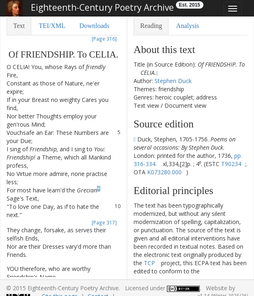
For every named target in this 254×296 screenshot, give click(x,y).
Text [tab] (19, 25)
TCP (149, 263)
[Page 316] (104, 38)
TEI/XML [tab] (52, 25)
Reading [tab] (151, 25)
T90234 (231, 164)
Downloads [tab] (94, 25)
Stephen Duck (173, 81)
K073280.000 (164, 172)
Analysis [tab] (187, 25)
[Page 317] (104, 222)
